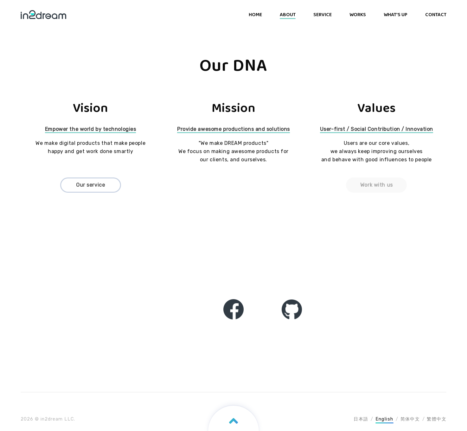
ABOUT (288, 15)
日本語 (361, 419)
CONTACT (435, 15)
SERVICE (322, 15)
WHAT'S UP (395, 15)
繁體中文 (436, 419)
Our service (90, 185)
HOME (255, 15)
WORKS (357, 15)
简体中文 (410, 419)
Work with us (376, 185)
